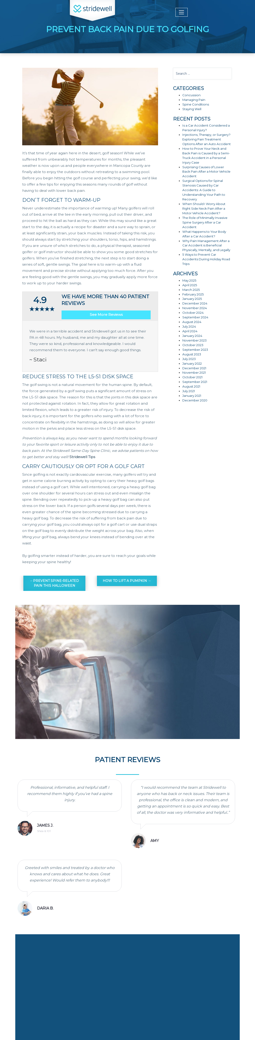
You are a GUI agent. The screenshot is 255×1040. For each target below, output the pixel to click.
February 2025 (193, 294)
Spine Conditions (195, 104)
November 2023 (194, 340)
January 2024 (192, 336)
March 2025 (191, 290)
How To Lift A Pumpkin (125, 581)
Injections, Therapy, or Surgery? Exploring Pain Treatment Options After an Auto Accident (206, 139)
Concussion (191, 95)
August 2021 (191, 386)
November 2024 (194, 308)
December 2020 (194, 400)
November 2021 (194, 372)
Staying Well (191, 109)
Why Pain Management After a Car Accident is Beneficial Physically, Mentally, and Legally (206, 245)
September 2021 (194, 382)
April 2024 (189, 331)
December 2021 (194, 368)
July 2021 (188, 391)
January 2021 (191, 395)
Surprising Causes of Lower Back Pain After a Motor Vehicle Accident (206, 171)
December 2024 (194, 303)
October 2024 (193, 312)
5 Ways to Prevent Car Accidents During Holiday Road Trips (206, 259)
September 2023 (195, 349)
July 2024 (189, 326)
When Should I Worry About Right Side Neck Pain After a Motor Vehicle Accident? (203, 208)
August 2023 (191, 354)
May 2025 (189, 280)
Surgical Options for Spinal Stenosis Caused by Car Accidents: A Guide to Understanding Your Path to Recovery (203, 190)
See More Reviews (106, 314)
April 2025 (189, 285)
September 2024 (195, 317)
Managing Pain (193, 100)
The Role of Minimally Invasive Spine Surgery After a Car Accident (204, 222)
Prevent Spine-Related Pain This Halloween (56, 583)
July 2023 (189, 359)
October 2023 (192, 345)
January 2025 (192, 299)
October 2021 (192, 377)
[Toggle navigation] (181, 12)
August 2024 (191, 322)
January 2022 (192, 363)
